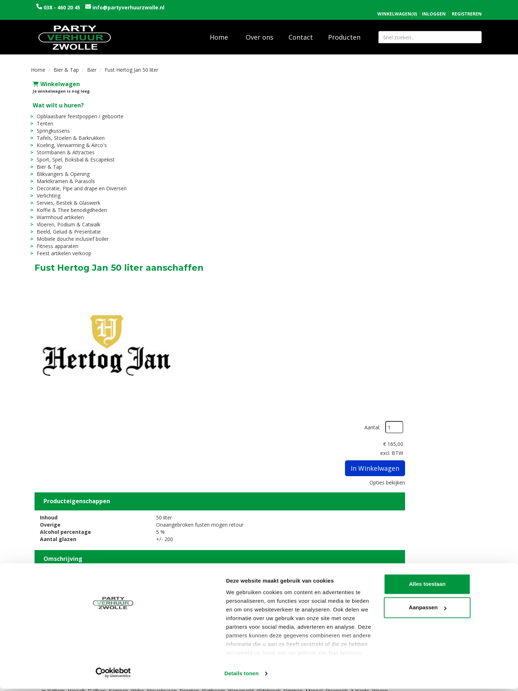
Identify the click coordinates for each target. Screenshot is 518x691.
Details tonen (111, 677)
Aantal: (449, 95)
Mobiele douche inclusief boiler (71, 233)
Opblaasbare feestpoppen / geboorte (78, 111)
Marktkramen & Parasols (64, 176)
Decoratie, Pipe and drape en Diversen (80, 183)
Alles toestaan (458, 624)
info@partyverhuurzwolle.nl (127, 7)
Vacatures (163, 602)
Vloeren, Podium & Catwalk (67, 219)
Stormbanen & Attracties (64, 147)
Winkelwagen (54, 79)
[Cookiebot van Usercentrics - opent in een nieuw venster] (46, 677)
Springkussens (51, 125)
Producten (344, 32)
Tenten (43, 118)
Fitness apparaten (56, 241)
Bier (91, 64)
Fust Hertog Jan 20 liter (274, 505)
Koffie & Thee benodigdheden (70, 204)
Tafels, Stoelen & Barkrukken (69, 132)
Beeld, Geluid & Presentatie (67, 226)
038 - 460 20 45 (62, 7)
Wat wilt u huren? (56, 100)
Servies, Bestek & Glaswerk (67, 197)
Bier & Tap (66, 64)
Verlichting (47, 190)
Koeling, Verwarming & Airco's (70, 140)
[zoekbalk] (430, 32)
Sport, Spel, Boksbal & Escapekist (74, 154)
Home (219, 32)
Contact (300, 32)
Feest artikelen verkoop (62, 248)
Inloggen (434, 6)
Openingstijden (398, 595)
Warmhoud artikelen (58, 212)
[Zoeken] (473, 32)
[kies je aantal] (473, 529)
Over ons (259, 32)
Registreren (467, 6)
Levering (275, 595)
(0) (397, 6)
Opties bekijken (464, 150)
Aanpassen (458, 647)
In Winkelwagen (451, 136)
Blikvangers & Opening (61, 168)
